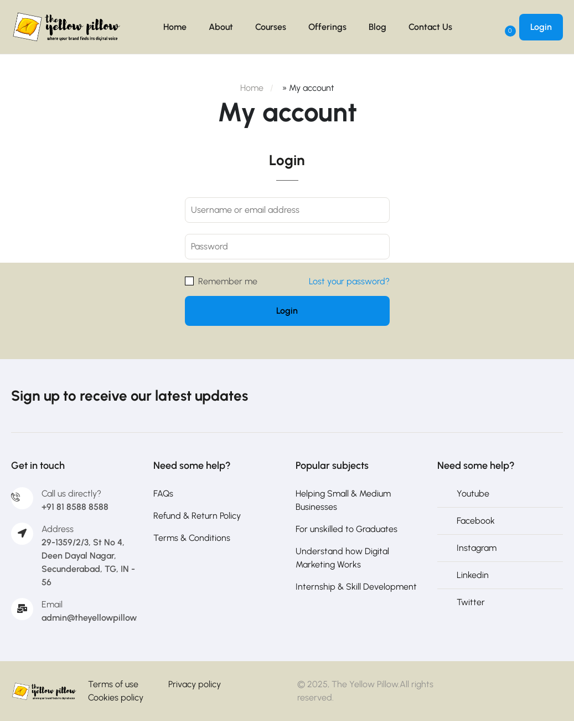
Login (541, 27)
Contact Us (430, 27)
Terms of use (113, 684)
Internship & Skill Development (356, 586)
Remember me (221, 281)
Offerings (327, 27)
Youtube (473, 493)
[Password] (287, 246)
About (221, 27)
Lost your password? (349, 281)
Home (175, 27)
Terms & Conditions (191, 538)
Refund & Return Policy (197, 515)
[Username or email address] (287, 210)
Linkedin (473, 575)
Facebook (476, 520)
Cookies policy (115, 697)
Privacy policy (194, 684)
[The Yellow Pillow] (44, 692)
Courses (270, 27)
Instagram (477, 548)
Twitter (471, 602)
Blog (377, 27)
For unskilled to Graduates (346, 529)
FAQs (163, 493)
